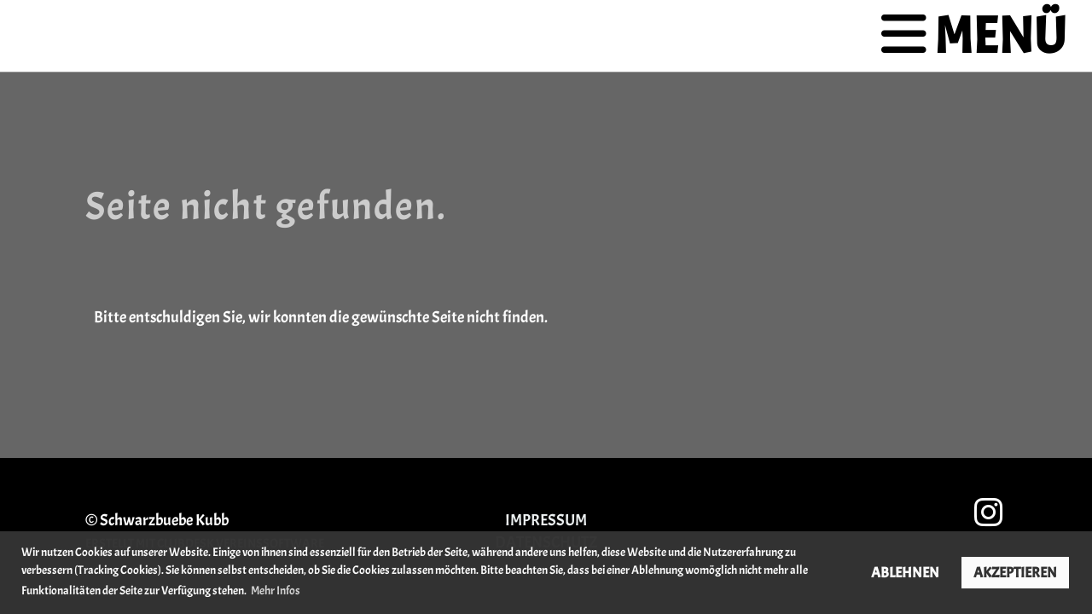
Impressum (546, 520)
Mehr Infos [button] (275, 590)
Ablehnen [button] (905, 573)
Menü (973, 35)
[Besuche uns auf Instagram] (988, 514)
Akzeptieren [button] (1015, 573)
